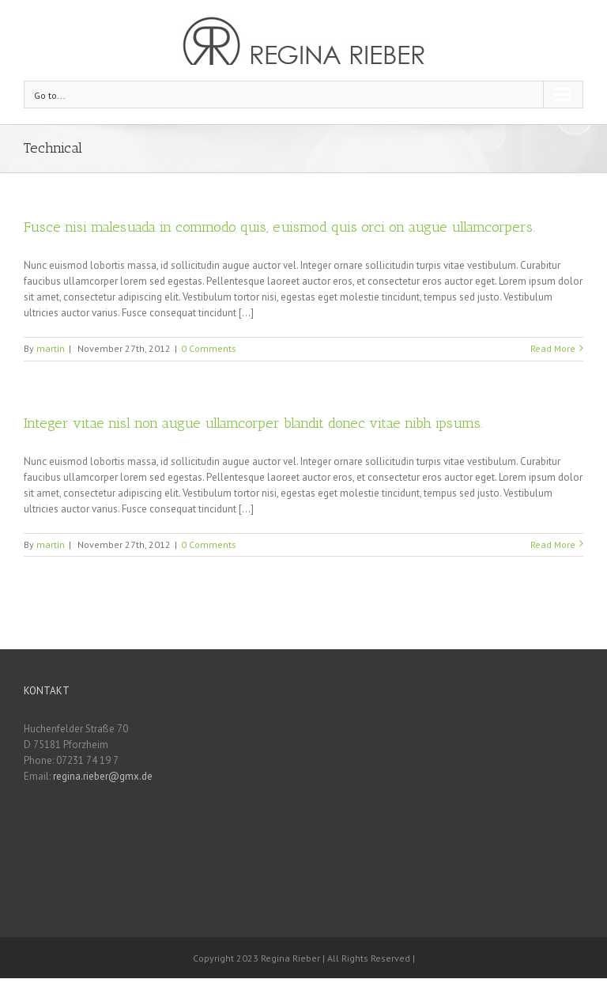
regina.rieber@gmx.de (103, 776)
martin (50, 348)
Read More (552, 348)
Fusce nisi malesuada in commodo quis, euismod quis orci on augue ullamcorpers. (279, 227)
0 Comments (208, 348)
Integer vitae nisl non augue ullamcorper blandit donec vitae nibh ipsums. (253, 423)
